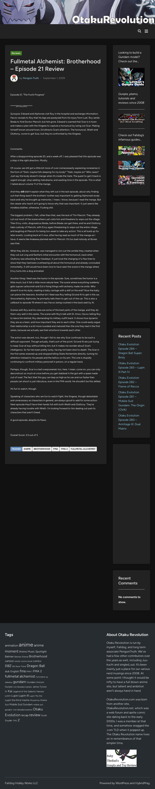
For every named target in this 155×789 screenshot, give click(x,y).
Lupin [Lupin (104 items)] (14, 695)
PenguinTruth (128, 651)
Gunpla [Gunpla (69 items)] (9, 686)
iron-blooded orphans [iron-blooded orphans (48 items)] (22, 687)
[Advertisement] (131, 262)
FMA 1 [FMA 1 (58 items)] (29, 671)
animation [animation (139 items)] (11, 645)
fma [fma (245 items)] (23, 671)
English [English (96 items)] (14, 671)
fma (55, 449)
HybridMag (142, 783)
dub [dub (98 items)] (7, 671)
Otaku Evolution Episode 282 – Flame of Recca (128, 382)
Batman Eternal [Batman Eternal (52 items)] (21, 656)
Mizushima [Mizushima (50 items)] (35, 700)
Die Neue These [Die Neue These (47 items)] (19, 666)
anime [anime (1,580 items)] (26, 644)
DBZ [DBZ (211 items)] (8, 666)
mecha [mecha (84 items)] (25, 700)
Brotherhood (42, 449)
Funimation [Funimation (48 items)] (41, 677)
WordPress (122, 783)
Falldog (121, 647)
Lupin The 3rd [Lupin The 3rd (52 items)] (36, 696)
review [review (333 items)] (34, 715)
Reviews (16, 53)
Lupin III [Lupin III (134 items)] (24, 695)
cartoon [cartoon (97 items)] (9, 661)
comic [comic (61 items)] (17, 661)
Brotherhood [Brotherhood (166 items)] (38, 656)
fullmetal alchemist (83, 449)
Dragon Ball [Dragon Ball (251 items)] (36, 666)
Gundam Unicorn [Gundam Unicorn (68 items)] (35, 682)
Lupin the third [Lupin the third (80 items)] (13, 700)
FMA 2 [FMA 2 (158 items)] (37, 671)
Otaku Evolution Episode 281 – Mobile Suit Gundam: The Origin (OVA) (131, 401)
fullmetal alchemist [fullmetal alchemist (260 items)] (20, 676)
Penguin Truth (31, 78)
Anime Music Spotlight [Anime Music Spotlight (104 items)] (33, 651)
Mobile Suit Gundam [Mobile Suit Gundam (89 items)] (21, 704)
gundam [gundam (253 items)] (19, 682)
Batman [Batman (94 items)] (9, 656)
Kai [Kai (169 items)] (10, 691)
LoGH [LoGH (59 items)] (8, 696)
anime (27, 449)
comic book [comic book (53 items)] (26, 661)
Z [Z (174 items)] (19, 720)
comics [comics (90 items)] (37, 661)
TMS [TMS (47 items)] (15, 720)
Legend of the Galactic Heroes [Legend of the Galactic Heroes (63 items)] (28, 691)
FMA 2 (64, 449)
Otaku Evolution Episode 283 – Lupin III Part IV (131, 367)
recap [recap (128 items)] (24, 715)
